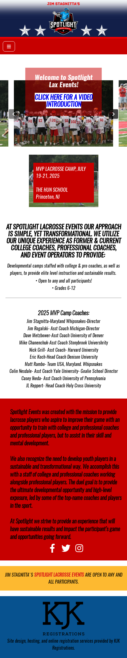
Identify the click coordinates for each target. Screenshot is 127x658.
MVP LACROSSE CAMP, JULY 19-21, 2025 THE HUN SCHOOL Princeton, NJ (61, 182)
